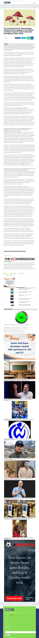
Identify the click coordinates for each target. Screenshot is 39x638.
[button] (19, 1)
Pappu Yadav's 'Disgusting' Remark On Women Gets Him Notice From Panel (18, 441)
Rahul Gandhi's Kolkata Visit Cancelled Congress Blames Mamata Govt (18, 401)
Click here (11, 616)
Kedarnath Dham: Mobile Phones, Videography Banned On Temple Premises (18, 461)
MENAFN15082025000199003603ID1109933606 (15, 252)
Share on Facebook (17, 39)
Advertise (6, 625)
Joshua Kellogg (10, 44)
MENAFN (6, 45)
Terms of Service (7, 621)
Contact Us (7, 624)
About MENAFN (7, 626)
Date (5, 39)
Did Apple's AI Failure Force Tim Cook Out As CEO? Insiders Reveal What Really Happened (18, 500)
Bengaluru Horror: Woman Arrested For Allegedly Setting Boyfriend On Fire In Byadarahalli (18, 481)
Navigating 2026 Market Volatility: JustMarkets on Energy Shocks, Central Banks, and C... (16, 330)
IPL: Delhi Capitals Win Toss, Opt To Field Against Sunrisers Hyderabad (18, 421)
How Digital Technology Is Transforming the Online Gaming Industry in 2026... (14, 333)
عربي (17, 1)
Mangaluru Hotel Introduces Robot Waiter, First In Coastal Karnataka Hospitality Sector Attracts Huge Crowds (18, 520)
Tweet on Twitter (24, 39)
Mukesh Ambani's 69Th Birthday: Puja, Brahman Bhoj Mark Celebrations (18, 540)
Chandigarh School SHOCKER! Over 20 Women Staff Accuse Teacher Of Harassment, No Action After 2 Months (19, 382)
